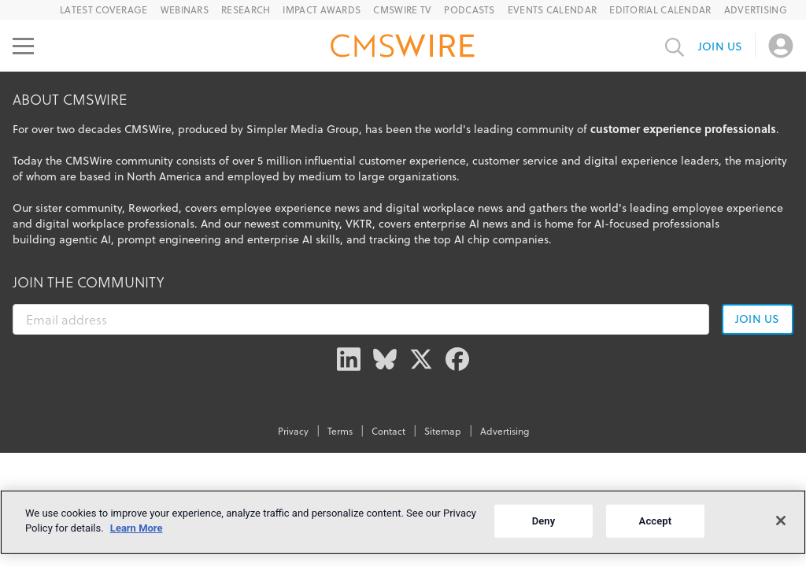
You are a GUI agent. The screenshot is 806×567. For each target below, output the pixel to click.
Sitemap (442, 431)
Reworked (153, 208)
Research (245, 10)
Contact (388, 431)
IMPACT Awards (321, 10)
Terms (340, 431)
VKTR (359, 224)
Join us (720, 47)
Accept (655, 521)
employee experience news (290, 208)
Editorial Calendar (660, 10)
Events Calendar (552, 10)
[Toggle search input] (674, 45)
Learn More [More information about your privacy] (136, 528)
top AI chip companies (491, 239)
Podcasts (469, 10)
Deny (544, 521)
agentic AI (85, 239)
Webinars (185, 10)
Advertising (755, 10)
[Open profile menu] (780, 45)
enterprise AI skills (293, 239)
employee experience (727, 208)
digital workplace (79, 224)
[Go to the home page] (403, 48)
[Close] (780, 520)
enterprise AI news (461, 224)
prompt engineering (169, 239)
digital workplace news (444, 208)
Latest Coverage (104, 10)
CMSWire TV (402, 10)
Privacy (293, 431)
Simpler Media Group (302, 129)
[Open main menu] (23, 45)
